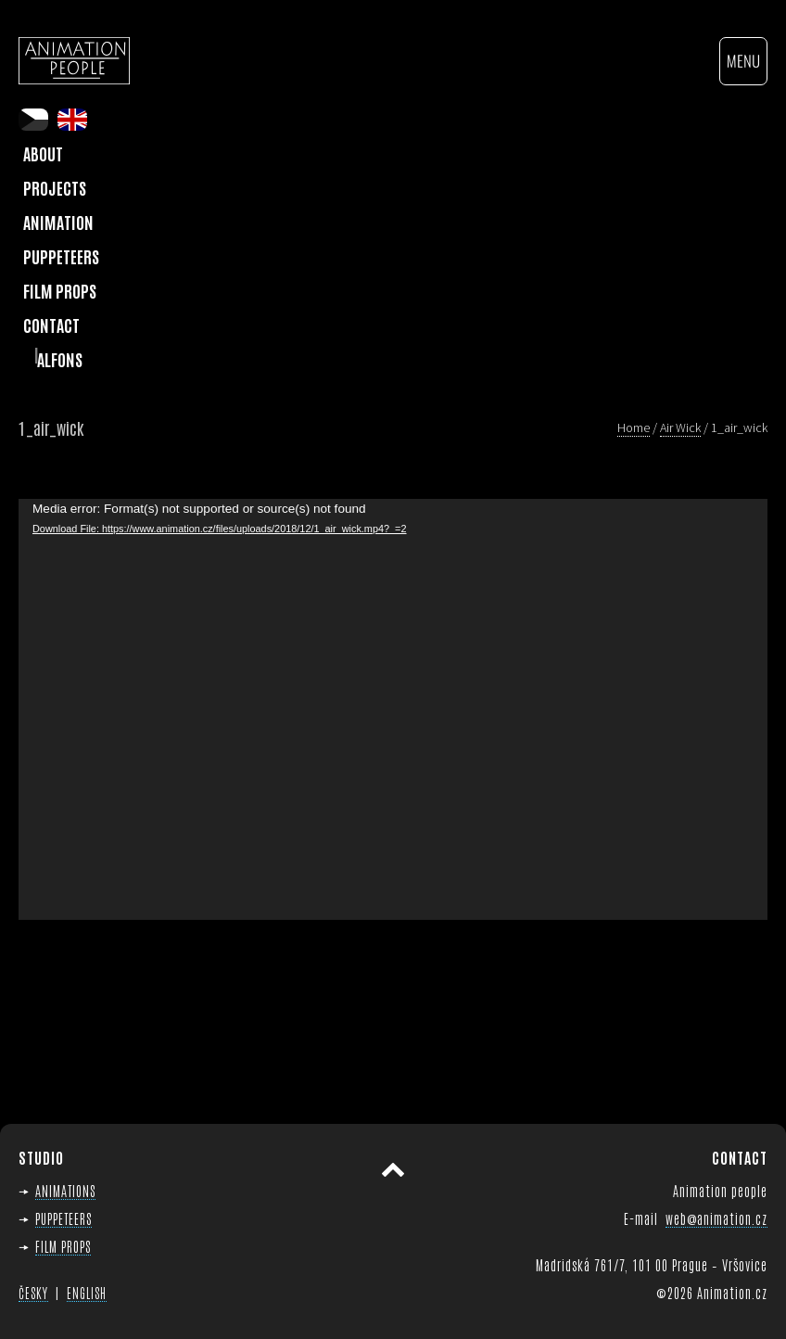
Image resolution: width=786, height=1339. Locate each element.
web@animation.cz (716, 1218)
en (72, 119)
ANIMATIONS (65, 1190)
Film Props (59, 290)
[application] (393, 710)
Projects (54, 187)
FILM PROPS (63, 1246)
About (43, 153)
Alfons (59, 359)
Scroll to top (393, 1170)
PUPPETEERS (63, 1218)
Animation (58, 221)
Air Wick (680, 427)
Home (633, 427)
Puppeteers (61, 256)
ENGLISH (87, 1292)
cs (33, 119)
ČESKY (33, 1292)
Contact (51, 324)
